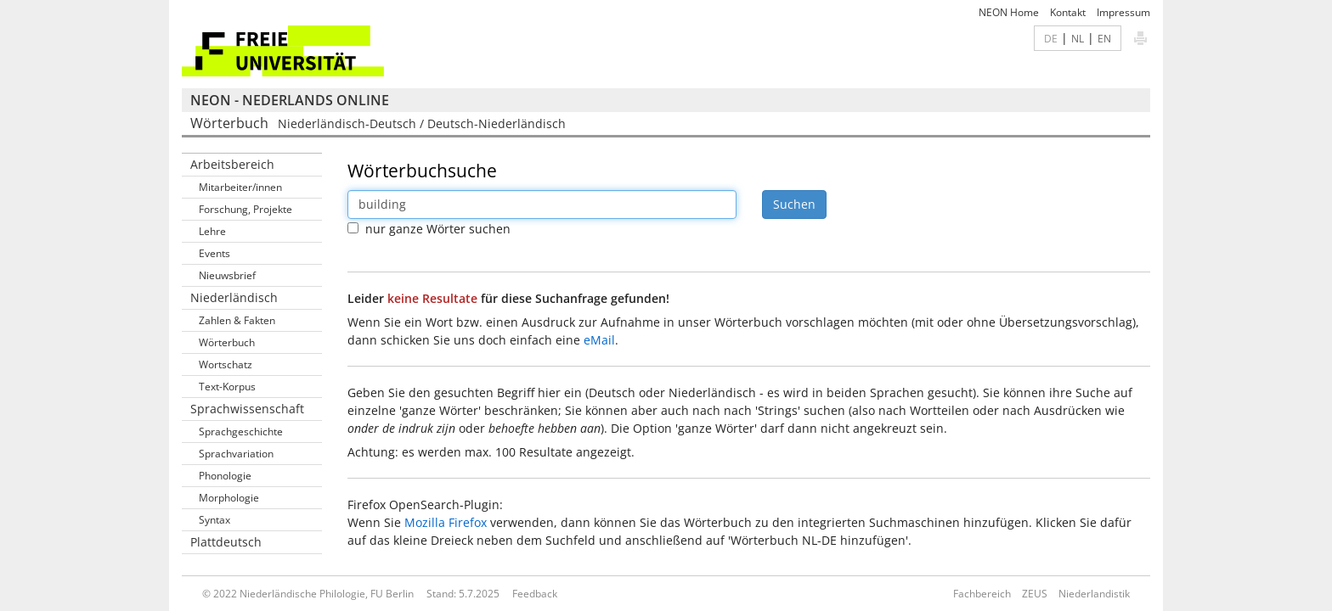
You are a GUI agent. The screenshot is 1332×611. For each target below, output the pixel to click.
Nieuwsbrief (227, 275)
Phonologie (225, 475)
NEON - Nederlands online (289, 100)
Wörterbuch (227, 342)
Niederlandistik (1094, 593)
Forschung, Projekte (245, 209)
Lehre (212, 231)
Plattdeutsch (226, 542)
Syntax (214, 520)
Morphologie (229, 497)
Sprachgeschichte (241, 431)
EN (1104, 38)
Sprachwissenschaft (247, 409)
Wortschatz (225, 364)
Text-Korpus (227, 386)
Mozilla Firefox (445, 522)
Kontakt (1068, 12)
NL (1077, 38)
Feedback (534, 593)
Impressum (1123, 12)
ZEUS (1034, 593)
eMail (599, 340)
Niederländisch (234, 297)
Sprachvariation (236, 453)
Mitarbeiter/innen (240, 187)
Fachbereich (982, 593)
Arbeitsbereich (232, 164)
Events (214, 253)
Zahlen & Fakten (237, 320)
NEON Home (1009, 12)
